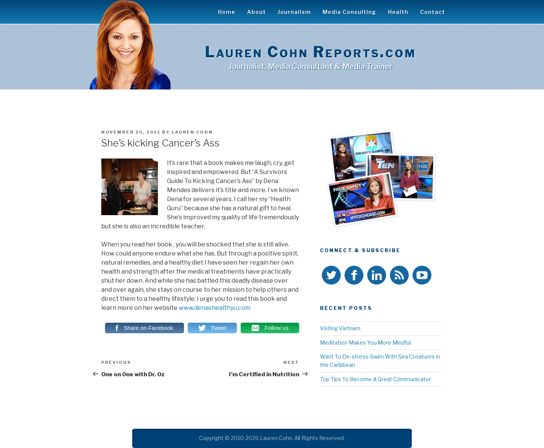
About (256, 12)
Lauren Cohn (192, 132)
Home (226, 12)
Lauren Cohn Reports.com (310, 52)
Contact (432, 12)
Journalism (294, 12)
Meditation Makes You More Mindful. (366, 342)
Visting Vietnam (340, 328)
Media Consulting (349, 12)
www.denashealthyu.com (214, 307)
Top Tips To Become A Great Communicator (375, 379)
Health (398, 12)
